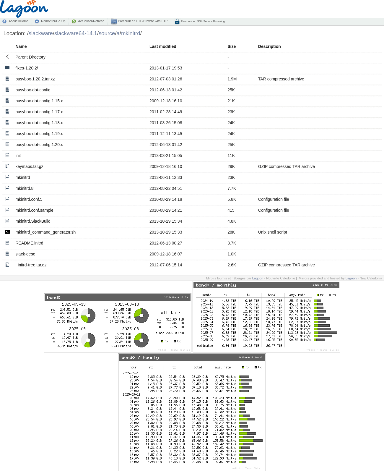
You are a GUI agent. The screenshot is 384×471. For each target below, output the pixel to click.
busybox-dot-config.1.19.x (39, 133)
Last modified (162, 46)
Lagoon (257, 278)
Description (269, 46)
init (18, 155)
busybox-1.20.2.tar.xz (35, 79)
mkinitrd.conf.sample (34, 210)
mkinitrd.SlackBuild (33, 221)
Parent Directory (30, 57)
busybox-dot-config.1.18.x (39, 122)
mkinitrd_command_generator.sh (46, 232)
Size (231, 46)
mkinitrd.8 (25, 188)
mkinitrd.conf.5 (29, 199)
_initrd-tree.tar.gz (31, 265)
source (107, 33)
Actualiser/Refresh (91, 21)
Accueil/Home (18, 21)
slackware (41, 33)
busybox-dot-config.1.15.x (39, 100)
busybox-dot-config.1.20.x (39, 144)
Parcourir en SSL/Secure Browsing (202, 21)
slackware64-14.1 (75, 33)
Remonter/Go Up (53, 21)
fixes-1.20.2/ (27, 68)
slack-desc (25, 254)
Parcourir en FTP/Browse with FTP (142, 21)
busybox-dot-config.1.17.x (39, 111)
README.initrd (29, 243)
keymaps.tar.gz (29, 166)
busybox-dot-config (33, 90)
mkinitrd (130, 33)
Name (21, 46)
